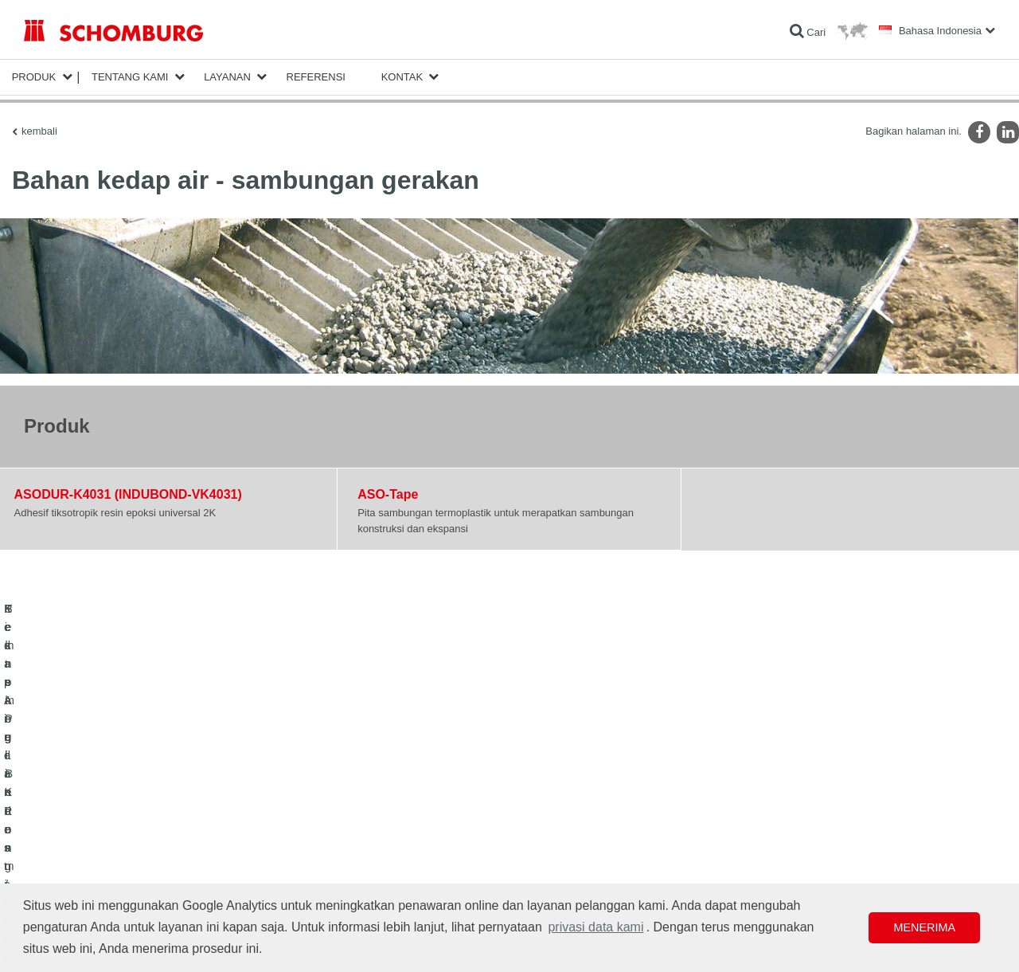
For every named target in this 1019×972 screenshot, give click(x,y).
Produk (34, 77)
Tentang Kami (130, 77)
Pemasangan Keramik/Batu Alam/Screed (110, 833)
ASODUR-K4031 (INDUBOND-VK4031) (128, 494)
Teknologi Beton (58, 881)
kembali (39, 131)
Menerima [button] (924, 927)
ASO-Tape (387, 494)
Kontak (402, 77)
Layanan (227, 77)
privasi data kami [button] (595, 927)
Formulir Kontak (390, 833)
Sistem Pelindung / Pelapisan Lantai (100, 857)
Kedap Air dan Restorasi (75, 809)
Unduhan (375, 809)
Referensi (316, 77)
